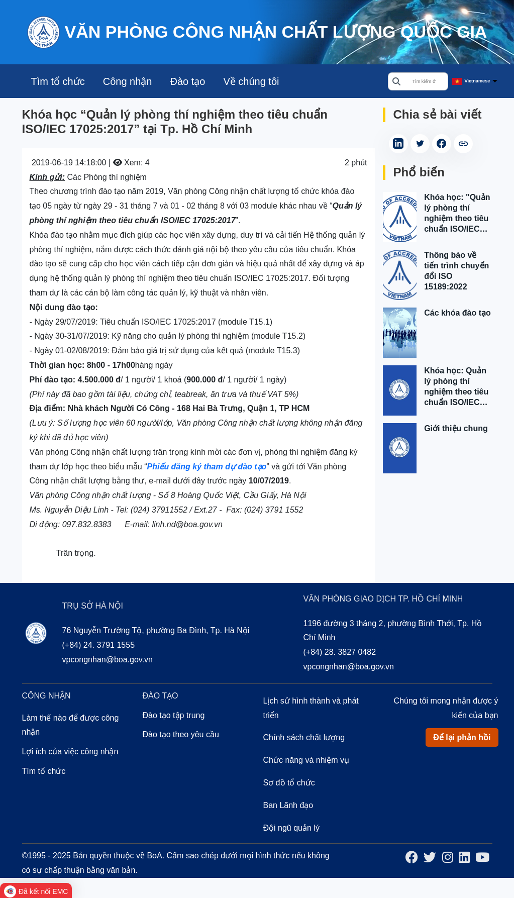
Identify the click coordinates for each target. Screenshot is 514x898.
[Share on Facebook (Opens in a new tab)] (441, 143)
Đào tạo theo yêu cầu (181, 734)
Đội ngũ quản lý (291, 828)
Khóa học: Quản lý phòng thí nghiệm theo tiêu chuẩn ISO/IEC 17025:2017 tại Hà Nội (457, 387)
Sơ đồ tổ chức (289, 782)
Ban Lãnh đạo (288, 805)
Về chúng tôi (251, 81)
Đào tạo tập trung (174, 715)
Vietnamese (477, 80)
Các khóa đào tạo (457, 313)
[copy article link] (463, 143)
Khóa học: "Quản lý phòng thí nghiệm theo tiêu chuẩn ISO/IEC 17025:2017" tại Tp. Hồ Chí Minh (457, 213)
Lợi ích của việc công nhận (70, 751)
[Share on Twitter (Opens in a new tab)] (420, 143)
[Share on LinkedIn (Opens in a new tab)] (398, 143)
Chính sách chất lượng (304, 737)
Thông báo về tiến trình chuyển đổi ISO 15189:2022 (456, 271)
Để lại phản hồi (461, 737)
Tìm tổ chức (58, 81)
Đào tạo (187, 81)
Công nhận (127, 81)
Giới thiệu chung (456, 428)
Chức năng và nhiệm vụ (306, 760)
